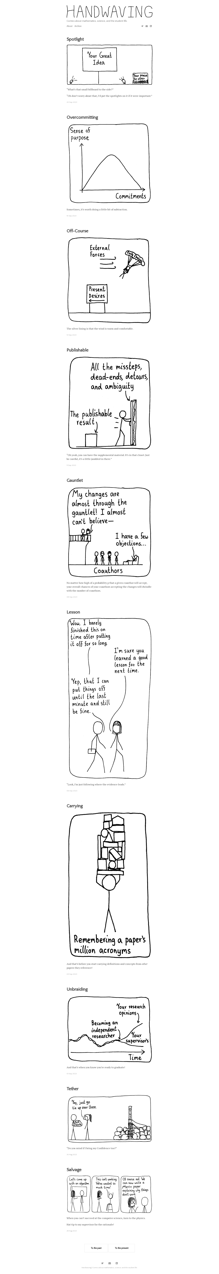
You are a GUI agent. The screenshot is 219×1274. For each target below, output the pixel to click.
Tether (72, 1088)
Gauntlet (75, 480)
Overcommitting (82, 117)
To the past (96, 1248)
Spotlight (75, 39)
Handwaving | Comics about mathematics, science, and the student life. (109, 1268)
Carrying (75, 806)
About (69, 26)
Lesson (73, 612)
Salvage (74, 1169)
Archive (77, 26)
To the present (121, 1248)
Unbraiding (77, 989)
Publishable (77, 350)
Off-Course (77, 231)
